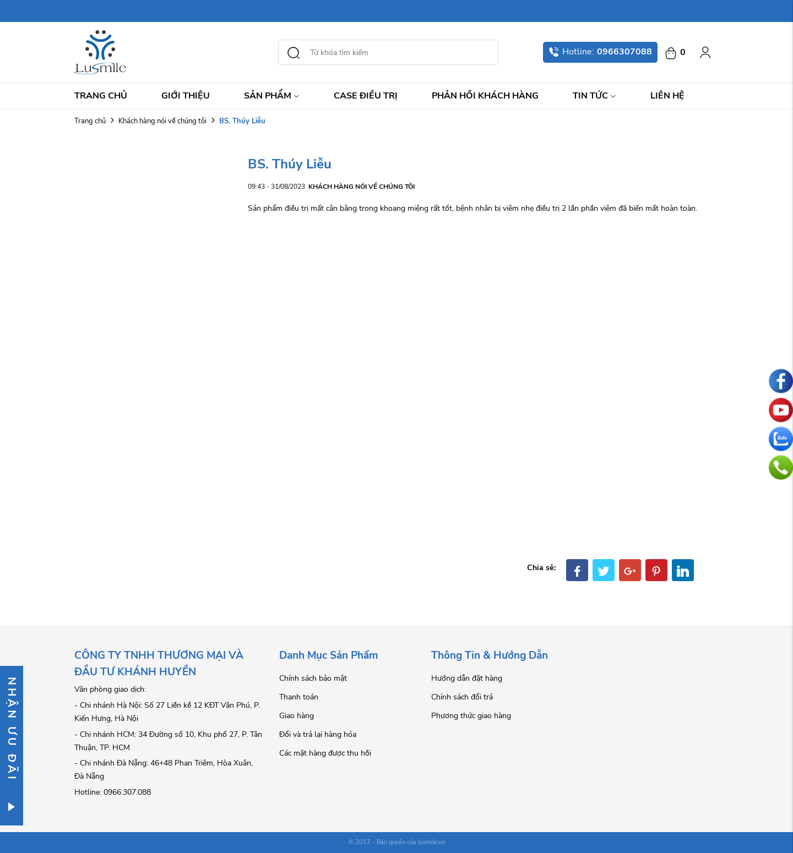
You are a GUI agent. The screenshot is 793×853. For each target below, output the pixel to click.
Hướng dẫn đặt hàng (466, 678)
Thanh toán (298, 697)
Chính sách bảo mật (313, 678)
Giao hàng (296, 715)
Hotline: (600, 52)
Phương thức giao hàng (471, 715)
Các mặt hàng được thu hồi (325, 753)
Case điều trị (366, 96)
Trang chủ (100, 96)
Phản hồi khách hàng (485, 96)
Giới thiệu (185, 96)
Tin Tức (594, 96)
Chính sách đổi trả (462, 697)
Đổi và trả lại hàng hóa (317, 734)
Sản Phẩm (272, 96)
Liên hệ (667, 96)
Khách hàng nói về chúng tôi (162, 121)
